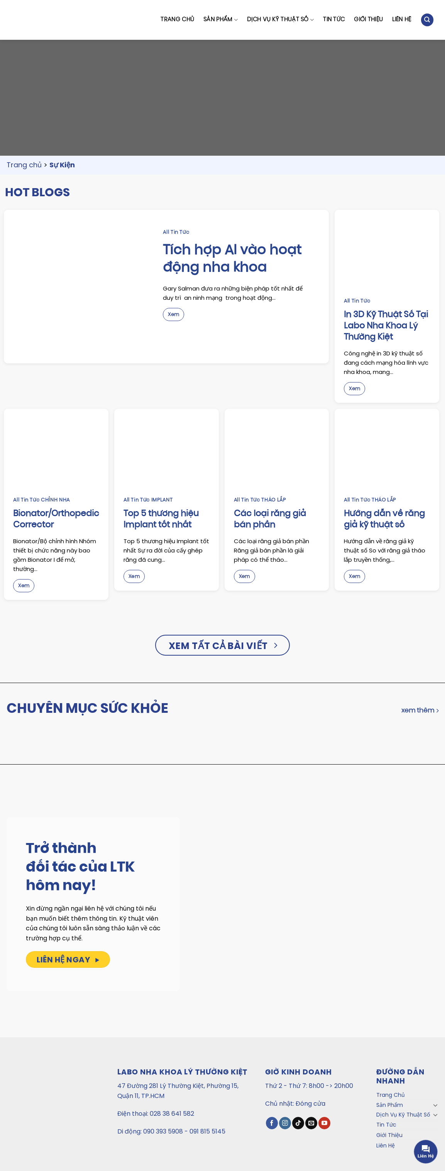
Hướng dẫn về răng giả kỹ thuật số (384, 520)
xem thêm (420, 711)
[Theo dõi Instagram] (285, 1123)
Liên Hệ (401, 20)
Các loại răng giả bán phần (270, 520)
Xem (173, 314)
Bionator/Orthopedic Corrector (56, 520)
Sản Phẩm (220, 20)
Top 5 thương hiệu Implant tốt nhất (161, 520)
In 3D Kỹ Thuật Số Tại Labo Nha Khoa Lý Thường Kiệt (386, 326)
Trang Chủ (177, 20)
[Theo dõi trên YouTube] (324, 1123)
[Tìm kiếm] (427, 20)
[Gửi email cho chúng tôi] (311, 1123)
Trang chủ (24, 165)
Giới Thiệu (368, 20)
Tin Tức (334, 20)
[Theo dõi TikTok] (298, 1123)
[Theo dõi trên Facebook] (272, 1123)
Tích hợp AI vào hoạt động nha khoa (232, 259)
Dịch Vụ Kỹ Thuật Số (280, 20)
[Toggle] (436, 1105)
